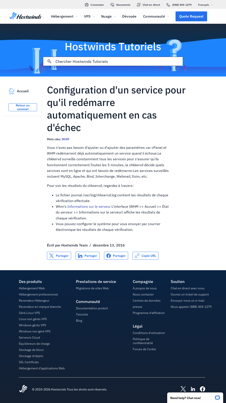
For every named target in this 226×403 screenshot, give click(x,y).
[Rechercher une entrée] (119, 61)
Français (206, 4)
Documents (120, 5)
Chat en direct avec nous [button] (187, 288)
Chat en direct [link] (148, 5)
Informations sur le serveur (89, 206)
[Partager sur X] (59, 256)
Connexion (94, 5)
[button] (195, 396)
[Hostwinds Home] (23, 389)
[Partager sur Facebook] (116, 256)
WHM (65, 139)
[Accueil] (25, 16)
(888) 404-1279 (179, 5)
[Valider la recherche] (49, 61)
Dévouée (129, 16)
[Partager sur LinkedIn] (87, 256)
